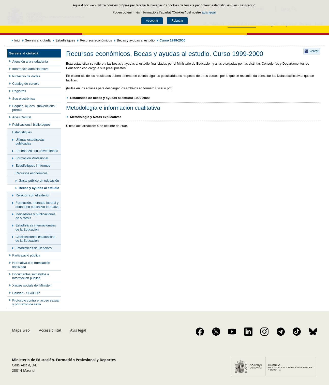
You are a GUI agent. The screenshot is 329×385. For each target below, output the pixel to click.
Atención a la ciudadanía (30, 61)
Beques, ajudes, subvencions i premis (34, 108)
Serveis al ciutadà (38, 40)
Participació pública (26, 255)
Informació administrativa (30, 69)
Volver (314, 51)
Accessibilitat (50, 330)
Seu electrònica (23, 99)
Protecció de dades (26, 76)
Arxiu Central (21, 117)
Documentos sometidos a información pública (30, 276)
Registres (19, 91)
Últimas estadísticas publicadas (30, 141)
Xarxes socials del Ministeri (31, 285)
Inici (17, 40)
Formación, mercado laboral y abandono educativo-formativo (37, 204)
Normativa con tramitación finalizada (31, 264)
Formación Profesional (32, 158)
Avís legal (78, 330)
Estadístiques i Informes (33, 165)
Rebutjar (177, 20)
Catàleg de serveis (25, 83)
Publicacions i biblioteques (31, 124)
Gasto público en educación (39, 180)
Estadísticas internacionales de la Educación (36, 227)
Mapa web (21, 330)
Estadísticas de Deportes (34, 248)
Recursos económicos (96, 40)
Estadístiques (65, 40)
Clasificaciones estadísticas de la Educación (35, 239)
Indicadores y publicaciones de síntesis (35, 216)
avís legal (209, 12)
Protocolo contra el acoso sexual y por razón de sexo (35, 302)
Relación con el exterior (33, 195)
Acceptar (152, 20)
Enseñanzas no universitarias (37, 151)
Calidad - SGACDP (26, 293)
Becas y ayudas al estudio (136, 40)
